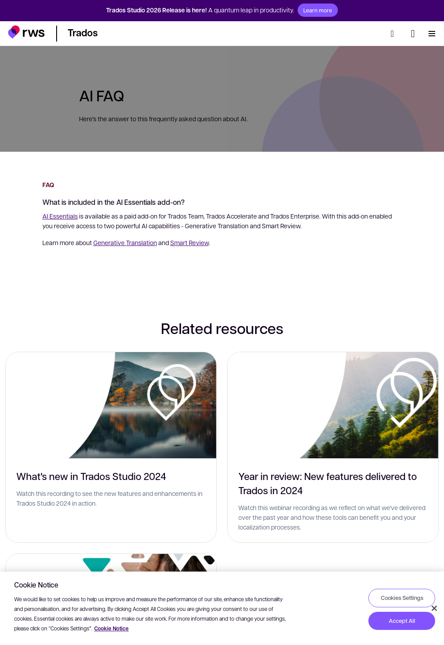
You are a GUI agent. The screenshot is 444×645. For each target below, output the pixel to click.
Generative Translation (125, 242)
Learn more (317, 10)
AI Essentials (60, 216)
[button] (26, 32)
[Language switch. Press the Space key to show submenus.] (413, 33)
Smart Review (189, 242)
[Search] (394, 33)
